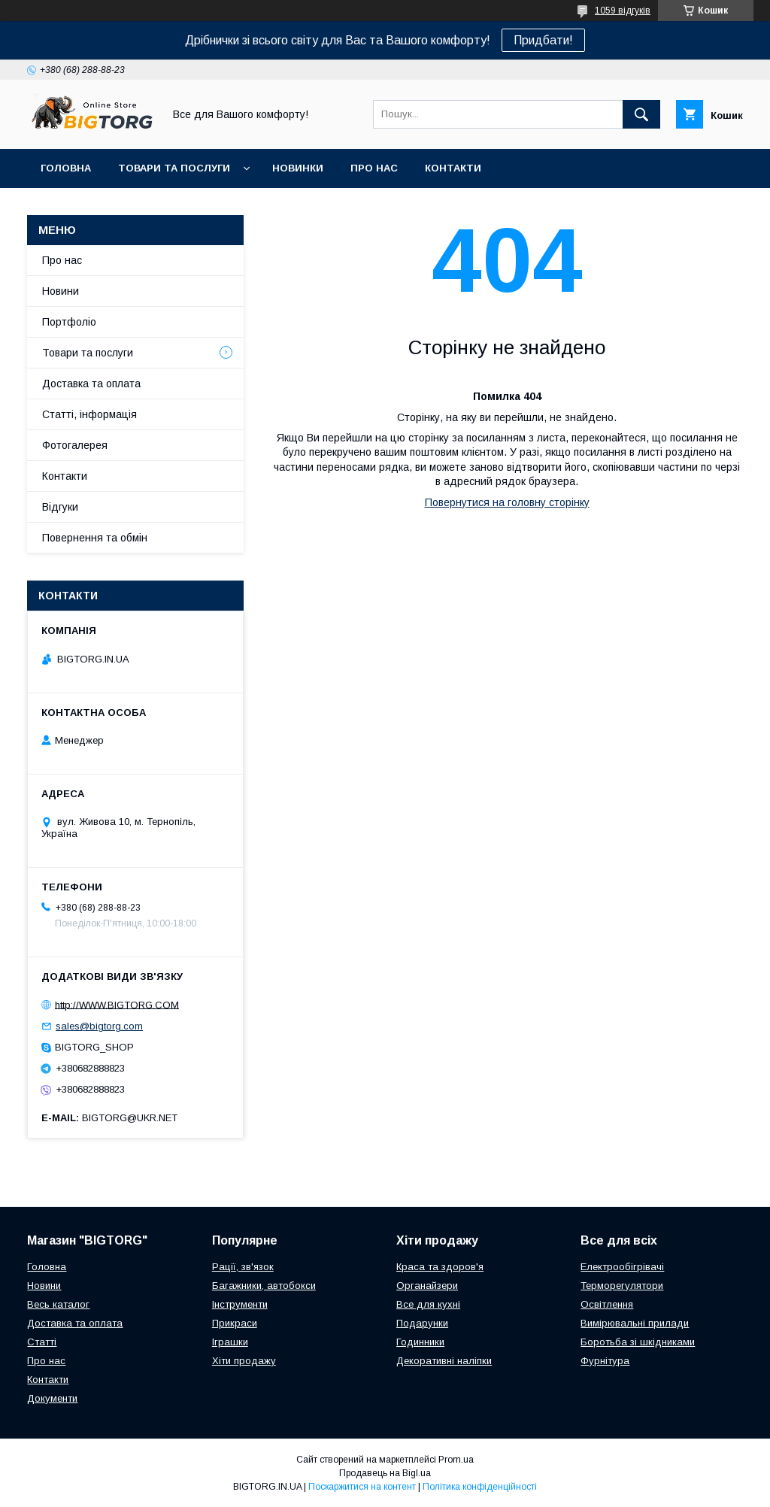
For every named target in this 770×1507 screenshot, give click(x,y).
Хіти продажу (244, 1360)
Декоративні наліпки (444, 1360)
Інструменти (240, 1304)
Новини (60, 291)
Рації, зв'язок (243, 1266)
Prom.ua (456, 1459)
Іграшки (230, 1342)
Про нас (374, 168)
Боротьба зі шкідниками (638, 1342)
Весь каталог (58, 1304)
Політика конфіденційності (480, 1486)
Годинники (420, 1342)
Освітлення (607, 1304)
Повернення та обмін (94, 538)
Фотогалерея (75, 445)
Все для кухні (428, 1304)
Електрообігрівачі (622, 1266)
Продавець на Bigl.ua (385, 1473)
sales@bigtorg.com (99, 1026)
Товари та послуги (174, 168)
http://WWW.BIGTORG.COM (117, 1004)
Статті (41, 1342)
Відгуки (60, 507)
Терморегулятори (622, 1285)
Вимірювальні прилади (635, 1323)
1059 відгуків (622, 10)
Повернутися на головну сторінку (507, 502)
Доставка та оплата (91, 384)
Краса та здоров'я (440, 1266)
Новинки (297, 168)
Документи (52, 1398)
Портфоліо (69, 322)
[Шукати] (641, 114)
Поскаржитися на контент (362, 1486)
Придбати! (543, 40)
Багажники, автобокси (264, 1285)
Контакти (453, 168)
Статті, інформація (89, 414)
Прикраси (234, 1323)
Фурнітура (605, 1360)
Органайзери (427, 1285)
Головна (66, 168)
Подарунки (422, 1323)
